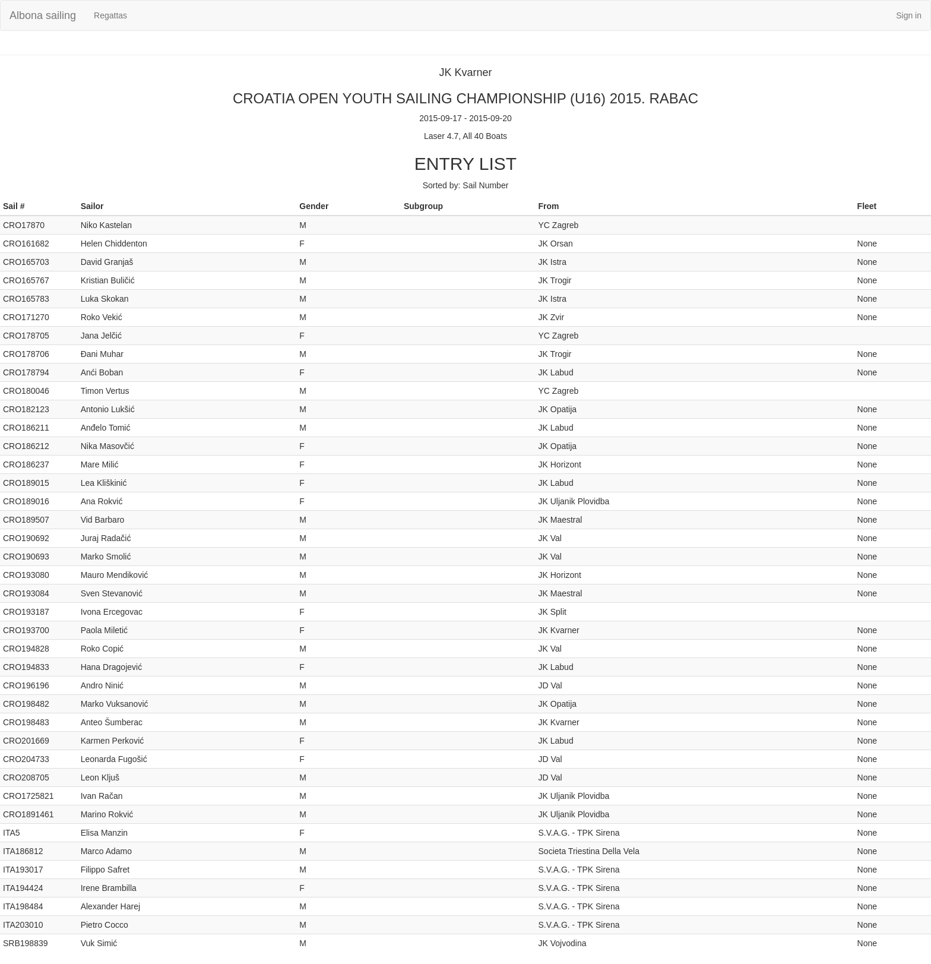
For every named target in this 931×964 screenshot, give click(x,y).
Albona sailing (43, 15)
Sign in (909, 15)
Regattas (110, 15)
